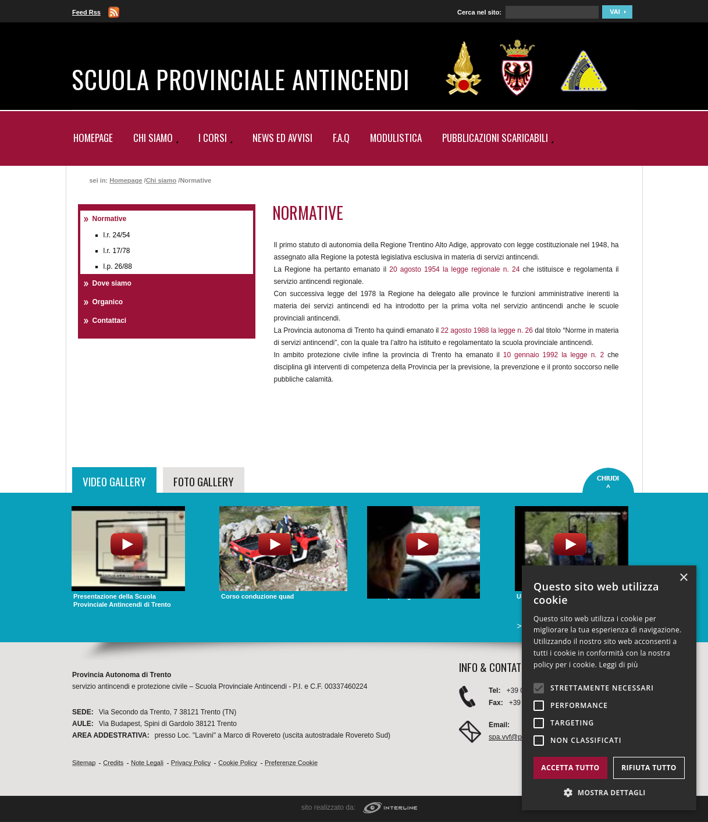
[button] (609, 793)
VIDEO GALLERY (114, 481)
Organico (107, 302)
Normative (109, 219)
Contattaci (109, 320)
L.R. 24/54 (117, 235)
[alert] (609, 687)
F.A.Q (341, 137)
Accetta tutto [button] (570, 768)
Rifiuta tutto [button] (649, 768)
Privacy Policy (191, 762)
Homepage (93, 137)
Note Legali (147, 762)
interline (390, 808)
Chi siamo (161, 180)
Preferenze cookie (291, 762)
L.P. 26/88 (118, 266)
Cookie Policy (237, 762)
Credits (113, 762)
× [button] (683, 578)
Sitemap (83, 762)
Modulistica (396, 137)
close (608, 480)
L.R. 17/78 (117, 251)
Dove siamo (111, 283)
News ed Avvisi (282, 137)
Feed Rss (86, 12)
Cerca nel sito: (479, 12)
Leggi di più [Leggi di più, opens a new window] (618, 665)
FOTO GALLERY (203, 481)
